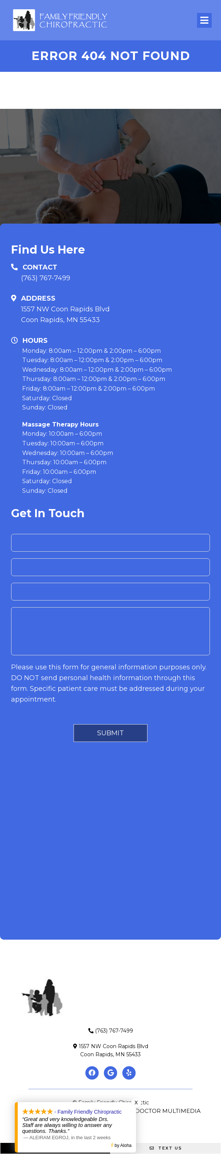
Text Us (166, 1148)
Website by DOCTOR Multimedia (149, 1110)
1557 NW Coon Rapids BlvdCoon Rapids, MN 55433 (65, 314)
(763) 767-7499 (45, 278)
